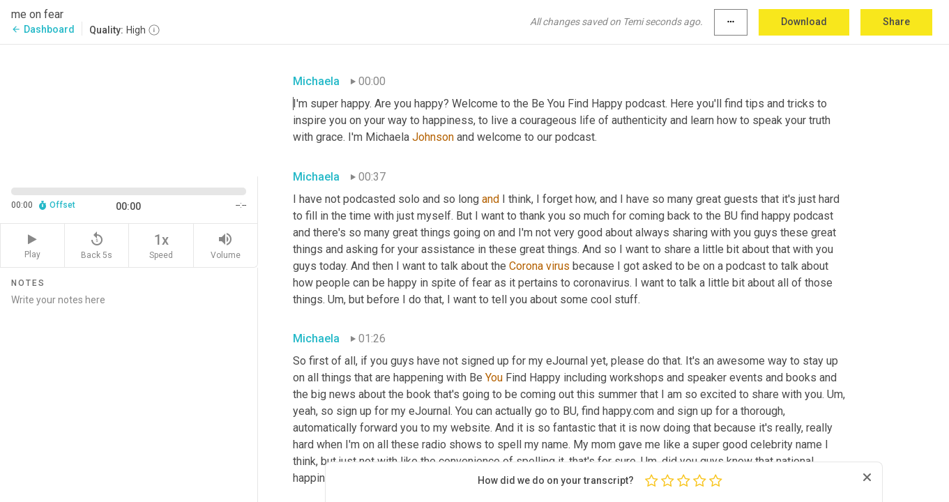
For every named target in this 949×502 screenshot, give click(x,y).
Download (804, 21)
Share (896, 21)
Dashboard (43, 29)
